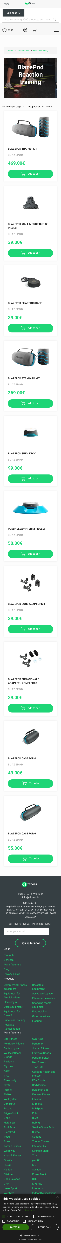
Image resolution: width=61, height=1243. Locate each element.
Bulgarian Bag (40, 1089)
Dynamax (37, 1043)
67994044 (7, 4)
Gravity (8, 1160)
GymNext (37, 1038)
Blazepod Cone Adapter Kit (26, 603)
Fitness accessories (43, 998)
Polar (35, 1113)
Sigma (36, 1132)
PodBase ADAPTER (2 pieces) (26, 528)
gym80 (36, 1160)
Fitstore (8, 1174)
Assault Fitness (12, 1155)
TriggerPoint (11, 1113)
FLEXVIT (9, 1164)
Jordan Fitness (40, 1048)
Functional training (15, 1020)
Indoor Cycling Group (44, 1193)
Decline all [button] (44, 1227)
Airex (7, 1070)
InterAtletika (39, 1146)
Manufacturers (12, 964)
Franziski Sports (41, 1053)
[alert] (30, 1218)
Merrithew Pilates (14, 1043)
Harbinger (9, 1122)
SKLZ (7, 1117)
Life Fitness (10, 1038)
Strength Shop (40, 1150)
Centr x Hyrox (11, 1048)
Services (9, 959)
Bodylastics (39, 1085)
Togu (7, 1136)
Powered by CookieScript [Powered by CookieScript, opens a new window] (30, 1239)
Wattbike (9, 1193)
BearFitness (39, 1062)
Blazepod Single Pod (22, 453)
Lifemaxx (37, 1188)
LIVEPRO (37, 1183)
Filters (49, 106)
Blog (6, 969)
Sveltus (36, 1169)
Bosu (7, 1141)
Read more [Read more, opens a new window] (30, 1210)
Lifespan (37, 1099)
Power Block (39, 1174)
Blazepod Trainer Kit (22, 148)
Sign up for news (30, 943)
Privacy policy (12, 973)
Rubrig (36, 1122)
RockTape (9, 1127)
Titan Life (37, 1067)
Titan (35, 1155)
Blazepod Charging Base (25, 303)
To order (34, 783)
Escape (8, 1108)
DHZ (34, 1178)
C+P (6, 1183)
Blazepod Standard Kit (24, 378)
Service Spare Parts (43, 1127)
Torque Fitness (12, 1146)
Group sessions (41, 1016)
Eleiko (7, 1094)
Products (9, 955)
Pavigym (9, 1061)
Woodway (9, 1150)
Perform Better (40, 1057)
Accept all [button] (16, 1227)
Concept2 (9, 1103)
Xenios (8, 1169)
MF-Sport (37, 1108)
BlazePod (9, 1132)
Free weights (39, 1011)
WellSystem (10, 1099)
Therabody (10, 1080)
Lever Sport (10, 1188)
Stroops (36, 1136)
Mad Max (37, 1103)
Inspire (8, 1089)
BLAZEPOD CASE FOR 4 (22, 758)
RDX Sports (38, 1080)
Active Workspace (42, 993)
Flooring (37, 1020)
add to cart (33, 173)
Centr (7, 1085)
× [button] (57, 1197)
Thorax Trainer (40, 1141)
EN (25, 30)
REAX (35, 1117)
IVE (34, 1164)
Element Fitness (41, 1094)
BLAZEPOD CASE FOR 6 (22, 833)
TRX (6, 1075)
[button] (4, 1216)
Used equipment (13, 1006)
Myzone (8, 1066)
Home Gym (10, 1002)
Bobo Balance (12, 1178)
